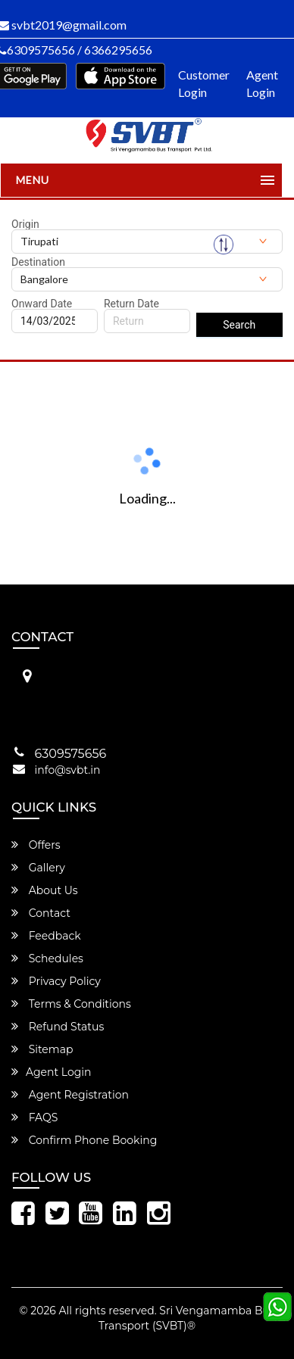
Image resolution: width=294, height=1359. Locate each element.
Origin (25, 224)
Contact (40, 913)
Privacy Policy (56, 981)
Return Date (131, 303)
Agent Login (262, 83)
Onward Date (41, 303)
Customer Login (204, 83)
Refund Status (57, 1026)
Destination (38, 262)
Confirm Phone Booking (84, 1140)
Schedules (47, 958)
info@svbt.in (68, 770)
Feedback (46, 936)
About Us (44, 890)
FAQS (34, 1117)
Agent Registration (70, 1095)
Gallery (38, 867)
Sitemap (42, 1049)
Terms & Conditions (71, 1004)
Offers (36, 845)
